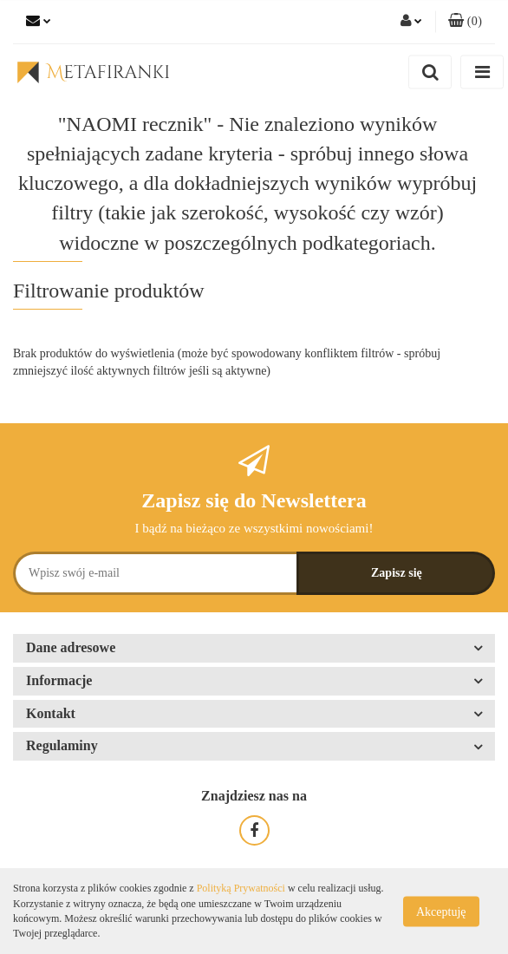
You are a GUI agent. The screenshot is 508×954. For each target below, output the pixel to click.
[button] (465, 21)
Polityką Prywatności (241, 888)
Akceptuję (441, 911)
